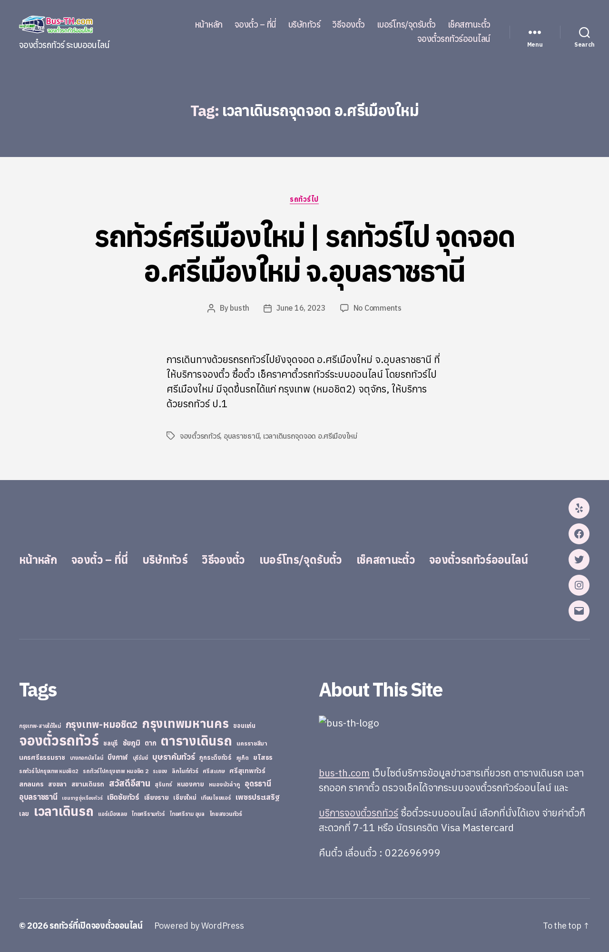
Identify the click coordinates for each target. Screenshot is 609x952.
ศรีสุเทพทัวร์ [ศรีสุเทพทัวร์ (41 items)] (247, 770)
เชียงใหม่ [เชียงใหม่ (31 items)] (184, 797)
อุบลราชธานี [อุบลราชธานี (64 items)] (38, 796)
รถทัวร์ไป (304, 199)
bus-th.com (345, 772)
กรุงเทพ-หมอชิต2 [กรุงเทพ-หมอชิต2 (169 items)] (102, 723)
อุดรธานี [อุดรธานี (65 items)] (258, 783)
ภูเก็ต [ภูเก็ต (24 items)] (242, 757)
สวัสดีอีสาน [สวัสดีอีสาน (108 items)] (129, 782)
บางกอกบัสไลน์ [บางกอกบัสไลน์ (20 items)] (86, 757)
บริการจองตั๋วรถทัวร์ (359, 812)
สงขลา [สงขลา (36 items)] (57, 783)
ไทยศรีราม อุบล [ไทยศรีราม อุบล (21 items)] (187, 813)
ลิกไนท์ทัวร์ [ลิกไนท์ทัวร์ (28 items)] (185, 770)
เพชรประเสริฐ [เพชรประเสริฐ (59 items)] (257, 796)
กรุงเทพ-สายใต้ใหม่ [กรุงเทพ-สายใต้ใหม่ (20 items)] (40, 725)
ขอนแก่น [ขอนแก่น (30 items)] (244, 725)
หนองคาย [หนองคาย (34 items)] (190, 783)
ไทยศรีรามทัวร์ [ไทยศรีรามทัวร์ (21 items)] (148, 813)
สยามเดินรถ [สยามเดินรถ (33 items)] (88, 784)
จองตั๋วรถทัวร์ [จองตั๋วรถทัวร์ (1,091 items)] (58, 740)
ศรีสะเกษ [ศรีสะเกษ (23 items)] (214, 770)
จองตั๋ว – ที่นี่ (255, 25)
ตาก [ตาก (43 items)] (150, 742)
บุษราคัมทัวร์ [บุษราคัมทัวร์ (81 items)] (173, 756)
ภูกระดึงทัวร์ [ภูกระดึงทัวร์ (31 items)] (215, 757)
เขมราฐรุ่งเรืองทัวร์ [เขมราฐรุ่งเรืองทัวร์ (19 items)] (82, 797)
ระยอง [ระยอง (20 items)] (160, 770)
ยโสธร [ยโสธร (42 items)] (263, 756)
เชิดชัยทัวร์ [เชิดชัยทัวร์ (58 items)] (123, 796)
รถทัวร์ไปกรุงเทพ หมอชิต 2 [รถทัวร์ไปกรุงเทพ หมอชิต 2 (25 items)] (115, 770)
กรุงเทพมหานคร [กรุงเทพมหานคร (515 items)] (185, 723)
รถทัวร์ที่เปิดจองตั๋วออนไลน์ (97, 925)
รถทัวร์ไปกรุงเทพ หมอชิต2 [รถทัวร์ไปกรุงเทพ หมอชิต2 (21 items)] (49, 770)
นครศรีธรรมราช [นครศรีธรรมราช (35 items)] (42, 757)
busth (240, 308)
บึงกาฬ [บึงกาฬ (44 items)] (118, 756)
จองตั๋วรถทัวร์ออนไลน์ (454, 39)
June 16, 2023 (301, 308)
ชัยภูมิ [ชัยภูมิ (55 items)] (131, 742)
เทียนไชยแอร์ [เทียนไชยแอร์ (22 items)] (216, 797)
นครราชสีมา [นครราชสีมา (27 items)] (251, 742)
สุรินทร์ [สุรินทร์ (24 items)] (163, 783)
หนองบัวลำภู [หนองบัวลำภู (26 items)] (224, 783)
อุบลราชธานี (242, 436)
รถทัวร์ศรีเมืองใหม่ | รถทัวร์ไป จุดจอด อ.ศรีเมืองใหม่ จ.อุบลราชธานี (304, 253)
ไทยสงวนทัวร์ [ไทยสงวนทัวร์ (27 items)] (225, 813)
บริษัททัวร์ (304, 25)
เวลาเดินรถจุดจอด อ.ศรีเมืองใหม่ (310, 436)
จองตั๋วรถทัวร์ (200, 436)
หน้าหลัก (209, 25)
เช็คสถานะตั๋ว (469, 25)
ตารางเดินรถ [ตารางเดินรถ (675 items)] (196, 740)
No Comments (378, 308)
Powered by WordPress (202, 925)
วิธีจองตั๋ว (348, 25)
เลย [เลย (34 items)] (24, 813)
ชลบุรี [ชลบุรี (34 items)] (110, 742)
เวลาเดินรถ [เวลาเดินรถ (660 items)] (64, 810)
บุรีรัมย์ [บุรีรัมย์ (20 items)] (140, 757)
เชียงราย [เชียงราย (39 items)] (156, 797)
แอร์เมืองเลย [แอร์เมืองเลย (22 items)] (112, 813)
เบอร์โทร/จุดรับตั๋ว (406, 25)
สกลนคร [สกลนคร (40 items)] (31, 783)
